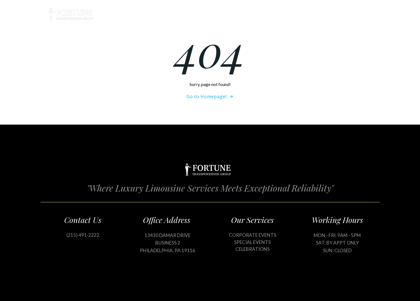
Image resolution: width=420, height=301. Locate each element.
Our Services (276, 14)
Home (243, 14)
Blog (308, 14)
